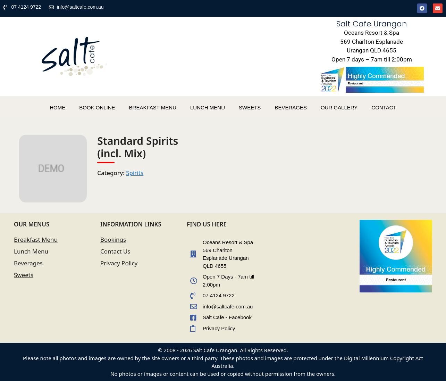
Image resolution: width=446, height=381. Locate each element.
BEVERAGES (291, 107)
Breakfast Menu (36, 239)
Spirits (134, 173)
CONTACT (383, 107)
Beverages (28, 263)
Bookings (113, 239)
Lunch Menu (31, 251)
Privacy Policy (118, 263)
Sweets (23, 275)
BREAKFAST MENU (152, 107)
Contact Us (115, 251)
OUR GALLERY (339, 107)
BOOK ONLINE (97, 107)
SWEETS (250, 107)
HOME (57, 107)
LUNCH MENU (207, 107)
